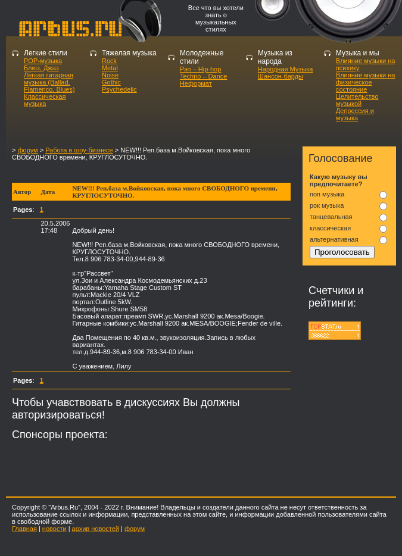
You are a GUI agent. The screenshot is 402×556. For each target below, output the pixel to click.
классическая (330, 228)
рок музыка (327, 205)
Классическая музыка (45, 100)
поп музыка (327, 194)
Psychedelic (119, 89)
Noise (110, 75)
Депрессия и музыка (355, 114)
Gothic (111, 82)
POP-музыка (43, 60)
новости (54, 528)
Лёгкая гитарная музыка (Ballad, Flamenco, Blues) (49, 82)
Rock (109, 60)
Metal (110, 67)
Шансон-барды (280, 76)
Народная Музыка (285, 69)
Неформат (196, 83)
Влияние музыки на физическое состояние (365, 82)
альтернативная (334, 239)
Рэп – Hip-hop (200, 69)
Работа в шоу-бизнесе (79, 150)
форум (27, 150)
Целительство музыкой (357, 100)
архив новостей (95, 528)
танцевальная (331, 216)
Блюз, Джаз (41, 67)
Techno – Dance (204, 76)
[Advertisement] (151, 171)
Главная (24, 528)
